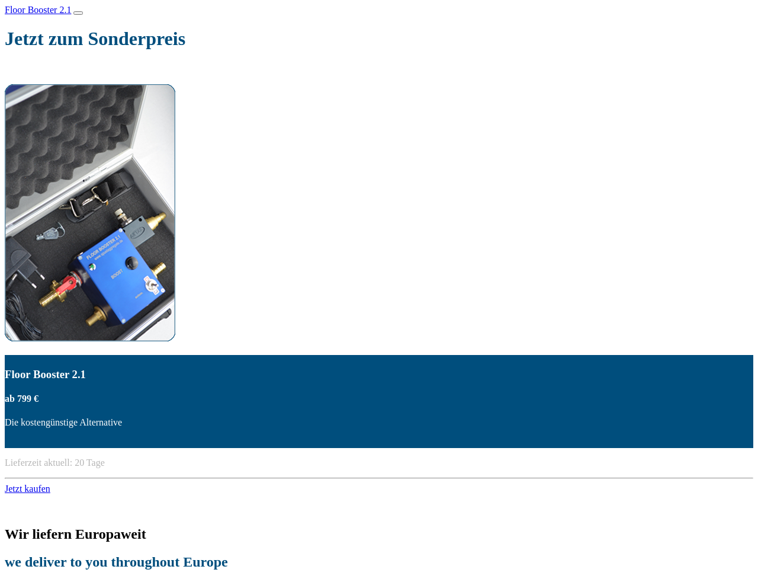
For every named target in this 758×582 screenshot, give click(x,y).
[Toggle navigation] (78, 13)
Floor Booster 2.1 (38, 10)
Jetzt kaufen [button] (27, 489)
